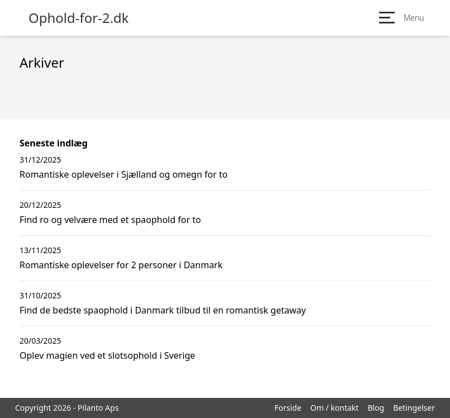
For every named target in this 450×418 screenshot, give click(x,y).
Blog (375, 407)
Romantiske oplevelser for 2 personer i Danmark (121, 265)
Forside (287, 407)
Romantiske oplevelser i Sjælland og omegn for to (124, 174)
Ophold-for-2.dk (78, 18)
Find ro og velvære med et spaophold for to (110, 219)
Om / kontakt (334, 407)
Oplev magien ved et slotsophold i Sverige (107, 355)
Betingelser (414, 407)
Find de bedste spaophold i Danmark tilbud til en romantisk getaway (163, 310)
